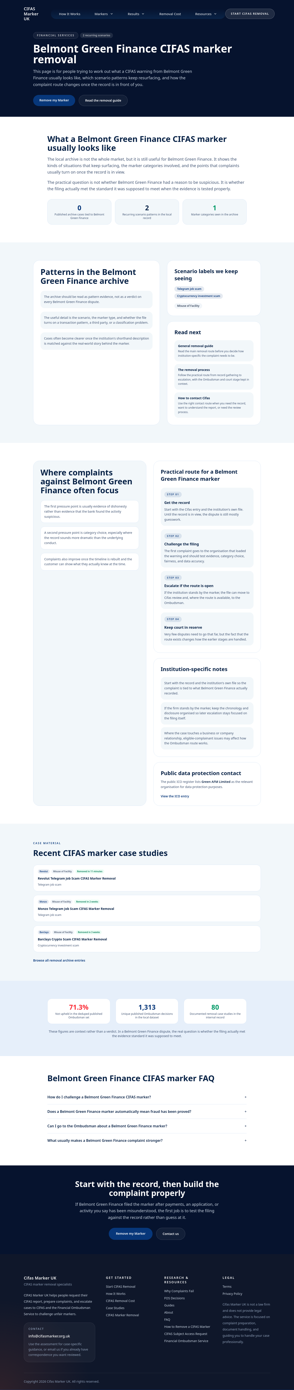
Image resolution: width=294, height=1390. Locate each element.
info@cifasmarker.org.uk (49, 1336)
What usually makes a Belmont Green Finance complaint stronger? (147, 1140)
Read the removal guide (103, 100)
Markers (104, 14)
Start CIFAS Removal (250, 14)
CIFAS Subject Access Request (185, 1334)
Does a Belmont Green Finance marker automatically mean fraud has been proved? (147, 1111)
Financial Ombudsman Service (186, 1341)
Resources (206, 14)
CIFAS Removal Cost (120, 1301)
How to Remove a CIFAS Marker (187, 1326)
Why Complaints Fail (179, 1291)
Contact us (171, 1234)
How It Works (69, 14)
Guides (169, 1305)
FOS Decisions (174, 1298)
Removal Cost (170, 14)
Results (136, 14)
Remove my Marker (54, 100)
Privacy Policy (232, 1294)
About (168, 1312)
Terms (227, 1286)
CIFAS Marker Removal (122, 1315)
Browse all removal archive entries (59, 960)
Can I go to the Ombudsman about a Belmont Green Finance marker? (147, 1126)
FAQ (167, 1319)
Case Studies (115, 1308)
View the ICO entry (175, 796)
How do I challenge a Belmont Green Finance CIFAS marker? (147, 1097)
